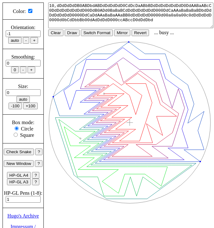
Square (27, 135)
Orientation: (23, 27)
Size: (23, 86)
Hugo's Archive (23, 215)
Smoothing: (23, 57)
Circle (27, 128)
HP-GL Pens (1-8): (23, 193)
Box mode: (23, 122)
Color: (19, 11)
